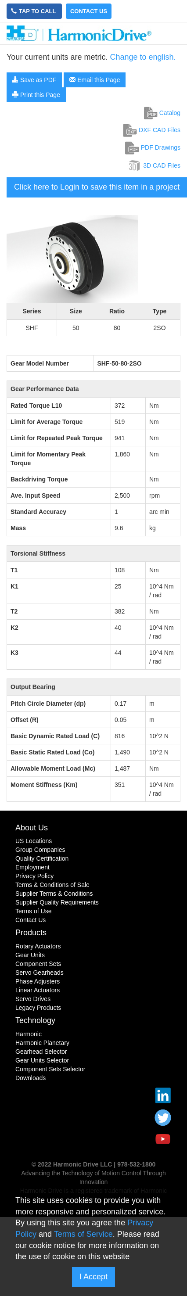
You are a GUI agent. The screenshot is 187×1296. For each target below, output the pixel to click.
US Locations (33, 840)
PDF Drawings (152, 147)
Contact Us (88, 11)
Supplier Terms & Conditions (54, 893)
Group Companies (40, 849)
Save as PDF (34, 79)
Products (31, 932)
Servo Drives (32, 998)
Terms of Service (83, 1234)
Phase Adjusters (37, 981)
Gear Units (30, 955)
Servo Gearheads (39, 972)
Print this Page (36, 94)
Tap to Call (34, 11)
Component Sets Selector (50, 1069)
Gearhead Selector (41, 1051)
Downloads (30, 1077)
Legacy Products (38, 1007)
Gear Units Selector (42, 1060)
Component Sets (38, 963)
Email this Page (94, 79)
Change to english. (143, 57)
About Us (31, 827)
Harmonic (28, 1034)
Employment (32, 867)
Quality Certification (41, 858)
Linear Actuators (37, 990)
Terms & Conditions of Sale (52, 884)
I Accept (93, 1276)
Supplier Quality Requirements (57, 902)
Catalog (162, 112)
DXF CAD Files (151, 129)
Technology (35, 1020)
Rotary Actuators (38, 946)
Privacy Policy (34, 876)
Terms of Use (33, 911)
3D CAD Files (153, 165)
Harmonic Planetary (42, 1042)
